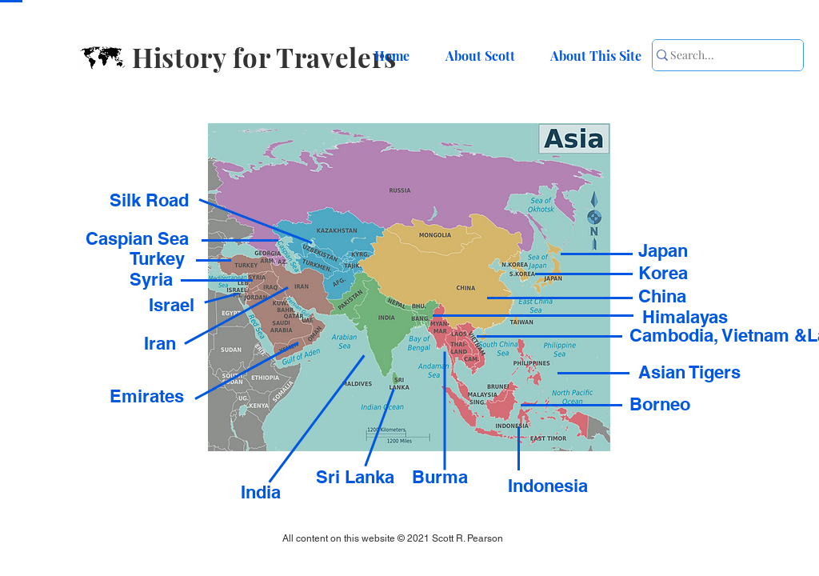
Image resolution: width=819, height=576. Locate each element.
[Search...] (718, 55)
